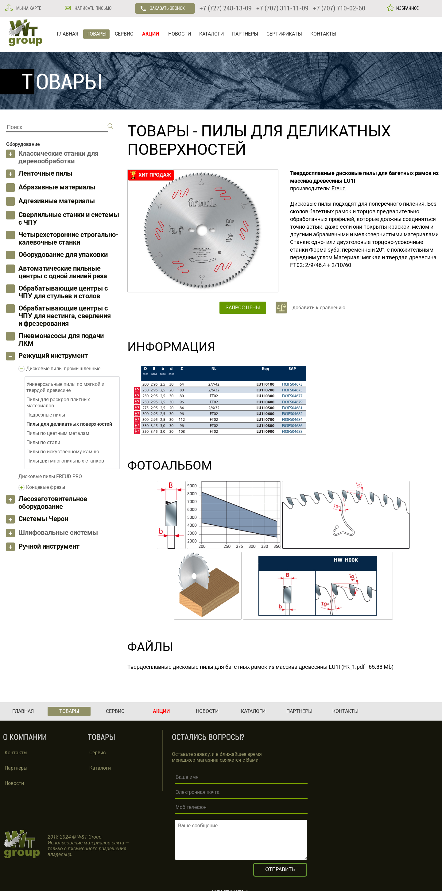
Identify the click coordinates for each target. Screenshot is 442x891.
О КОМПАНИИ (25, 737)
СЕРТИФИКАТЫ (284, 34)
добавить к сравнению (319, 307)
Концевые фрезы (45, 487)
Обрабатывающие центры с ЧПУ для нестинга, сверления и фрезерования (64, 315)
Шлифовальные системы (58, 532)
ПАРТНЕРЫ (245, 34)
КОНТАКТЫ (323, 34)
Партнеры (16, 768)
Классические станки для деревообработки (58, 157)
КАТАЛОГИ (211, 34)
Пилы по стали (43, 442)
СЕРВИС (124, 34)
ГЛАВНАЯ (67, 34)
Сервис (97, 753)
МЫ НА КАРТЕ (28, 8)
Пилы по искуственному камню (62, 452)
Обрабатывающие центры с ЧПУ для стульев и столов (63, 292)
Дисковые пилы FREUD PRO (50, 476)
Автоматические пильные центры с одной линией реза (62, 272)
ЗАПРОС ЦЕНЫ (243, 307)
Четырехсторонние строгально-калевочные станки (68, 238)
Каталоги (100, 768)
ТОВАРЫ (97, 34)
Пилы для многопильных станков (65, 461)
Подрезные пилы (45, 415)
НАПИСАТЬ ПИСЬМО (92, 8)
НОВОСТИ (179, 34)
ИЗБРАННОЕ (406, 8)
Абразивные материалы (56, 187)
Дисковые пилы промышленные (63, 368)
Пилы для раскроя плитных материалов (58, 403)
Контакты (16, 753)
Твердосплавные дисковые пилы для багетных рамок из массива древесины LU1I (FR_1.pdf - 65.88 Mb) (260, 667)
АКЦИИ (150, 34)
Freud (339, 188)
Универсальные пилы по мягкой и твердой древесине (65, 387)
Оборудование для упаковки (63, 254)
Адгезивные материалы (56, 201)
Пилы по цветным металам (57, 433)
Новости (14, 783)
